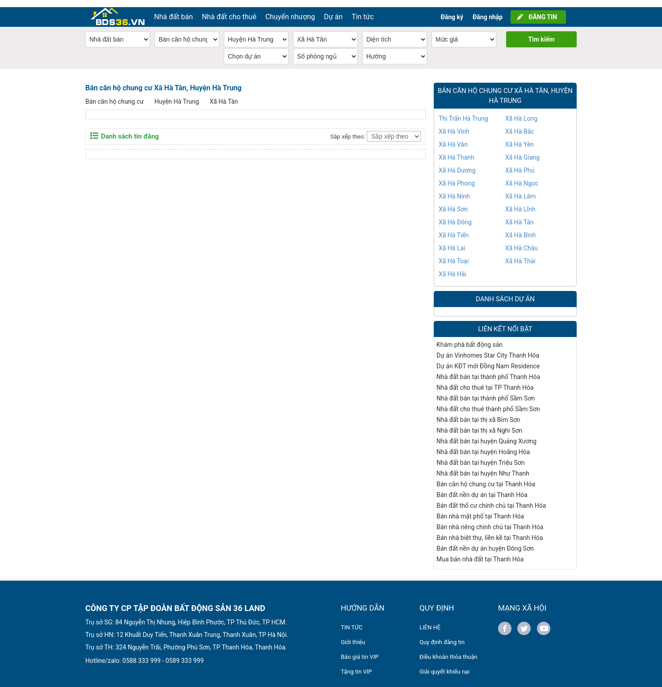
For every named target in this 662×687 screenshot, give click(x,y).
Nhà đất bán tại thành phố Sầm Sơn (485, 391)
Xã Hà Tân (223, 94)
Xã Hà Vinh (454, 124)
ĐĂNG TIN (542, 9)
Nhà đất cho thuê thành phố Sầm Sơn (488, 401)
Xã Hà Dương (457, 163)
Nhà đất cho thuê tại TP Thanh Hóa (485, 380)
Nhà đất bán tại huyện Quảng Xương (486, 434)
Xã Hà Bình (520, 228)
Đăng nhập (488, 9)
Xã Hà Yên (519, 137)
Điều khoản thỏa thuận (448, 649)
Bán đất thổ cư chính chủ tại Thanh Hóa (491, 498)
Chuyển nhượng (290, 9)
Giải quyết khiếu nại (444, 664)
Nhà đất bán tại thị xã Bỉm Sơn (478, 412)
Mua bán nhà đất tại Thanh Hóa (480, 552)
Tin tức (363, 9)
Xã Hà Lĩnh (520, 202)
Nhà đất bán (173, 9)
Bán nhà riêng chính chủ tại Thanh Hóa (489, 519)
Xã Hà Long (521, 111)
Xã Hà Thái (520, 253)
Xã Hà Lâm (520, 189)
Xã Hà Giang (522, 150)
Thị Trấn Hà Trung (463, 111)
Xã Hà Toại (454, 253)
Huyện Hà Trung (177, 94)
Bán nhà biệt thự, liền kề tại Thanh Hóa (489, 530)
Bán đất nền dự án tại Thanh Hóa (482, 487)
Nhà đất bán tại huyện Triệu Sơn (480, 455)
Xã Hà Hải (452, 266)
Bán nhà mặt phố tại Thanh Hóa (480, 509)
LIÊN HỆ (429, 620)
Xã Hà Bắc (519, 124)
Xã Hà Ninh (454, 189)
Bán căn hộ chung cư (114, 94)
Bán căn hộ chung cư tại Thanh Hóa (485, 476)
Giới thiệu (353, 635)
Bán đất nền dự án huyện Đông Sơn (485, 541)
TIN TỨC (352, 620)
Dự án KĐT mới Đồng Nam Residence (488, 358)
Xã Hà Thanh (456, 150)
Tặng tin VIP (356, 664)
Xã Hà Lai (452, 240)
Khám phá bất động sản (469, 337)
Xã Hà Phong (457, 176)
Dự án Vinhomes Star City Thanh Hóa (487, 348)
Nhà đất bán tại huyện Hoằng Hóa (483, 444)
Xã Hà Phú (519, 163)
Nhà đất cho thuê (229, 9)
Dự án (333, 9)
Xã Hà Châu (521, 240)
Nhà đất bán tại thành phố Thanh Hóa (488, 369)
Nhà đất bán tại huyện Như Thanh (482, 466)
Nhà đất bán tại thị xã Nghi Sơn (479, 423)
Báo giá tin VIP (359, 649)
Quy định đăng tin (442, 635)
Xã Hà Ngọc (521, 176)
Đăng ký (451, 9)
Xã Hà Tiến (454, 228)
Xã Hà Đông (455, 215)
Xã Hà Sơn (453, 202)
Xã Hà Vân (453, 137)
